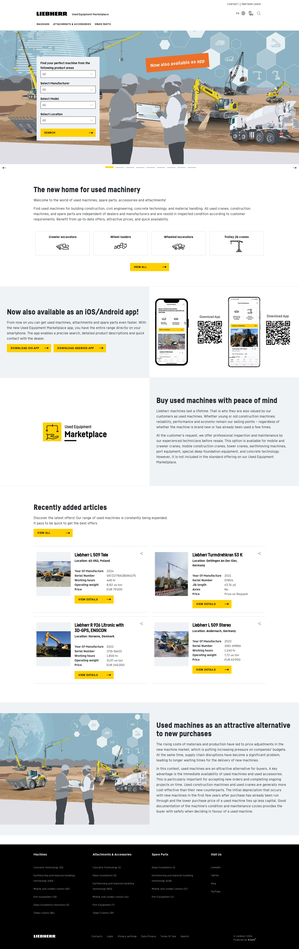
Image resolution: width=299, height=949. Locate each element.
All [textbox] (44, 74)
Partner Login (251, 4)
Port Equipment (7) (104, 904)
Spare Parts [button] (103, 24)
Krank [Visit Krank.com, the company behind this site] (251, 939)
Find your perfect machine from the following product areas (65, 65)
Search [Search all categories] (49, 132)
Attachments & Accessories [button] (72, 24)
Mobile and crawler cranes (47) (170, 888)
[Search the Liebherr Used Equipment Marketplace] (258, 13)
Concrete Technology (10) (48, 867)
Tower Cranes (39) (103, 912)
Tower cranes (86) (44, 912)
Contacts (97, 936)
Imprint (185, 936)
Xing (213, 883)
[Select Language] (241, 13)
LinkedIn (216, 867)
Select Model (49, 99)
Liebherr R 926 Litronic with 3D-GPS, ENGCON (102, 630)
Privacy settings (127, 936)
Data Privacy (148, 936)
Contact (233, 4)
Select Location (51, 114)
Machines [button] (43, 24)
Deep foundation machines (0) (51, 904)
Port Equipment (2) (163, 896)
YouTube (216, 891)
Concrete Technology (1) (107, 867)
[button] (295, 169)
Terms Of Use (168, 936)
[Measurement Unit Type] (251, 13)
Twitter (215, 875)
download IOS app (25, 348)
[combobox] (68, 74)
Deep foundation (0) (105, 875)
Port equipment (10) (45, 896)
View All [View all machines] (140, 266)
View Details (88, 599)
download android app (75, 348)
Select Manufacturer (54, 83)
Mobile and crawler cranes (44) (111, 896)
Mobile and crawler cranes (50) (52, 888)
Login (110, 936)
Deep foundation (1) (163, 867)
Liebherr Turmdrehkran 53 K (220, 560)
